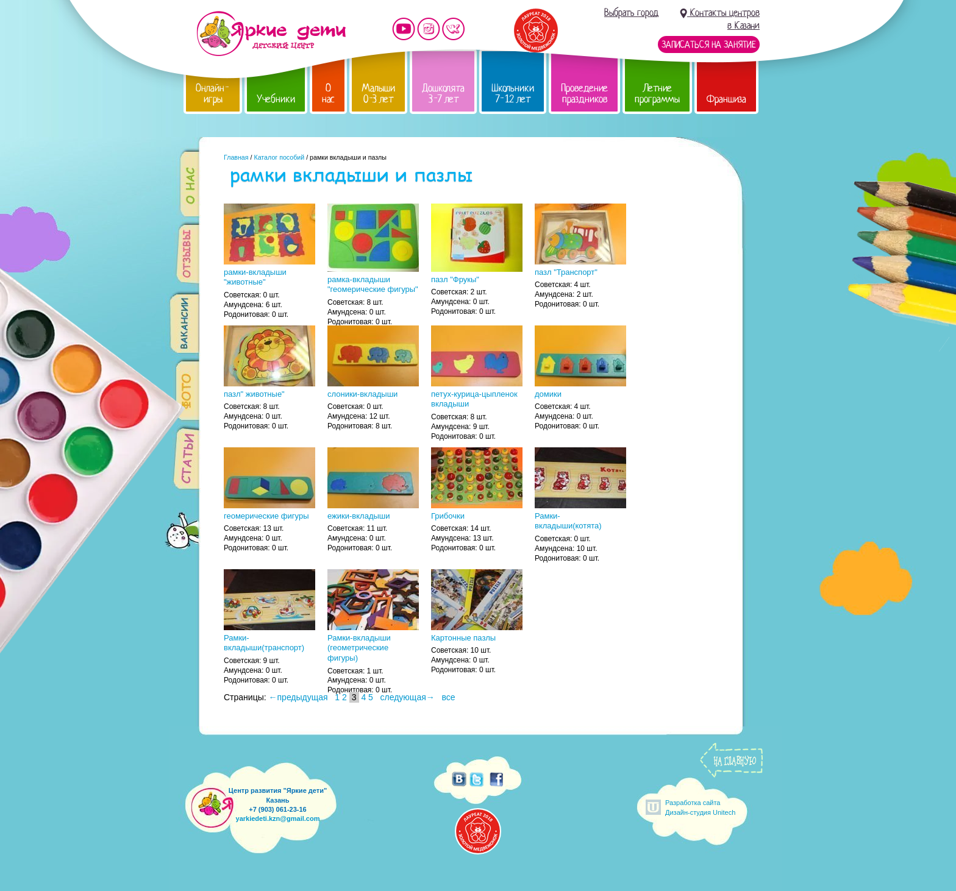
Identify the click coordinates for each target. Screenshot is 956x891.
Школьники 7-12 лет (512, 93)
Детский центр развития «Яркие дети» (271, 33)
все (448, 697)
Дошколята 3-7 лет (443, 93)
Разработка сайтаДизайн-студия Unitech (700, 807)
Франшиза (726, 99)
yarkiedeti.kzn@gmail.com (278, 818)
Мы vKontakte (453, 29)
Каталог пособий (279, 157)
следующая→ (407, 697)
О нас (328, 93)
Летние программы (657, 93)
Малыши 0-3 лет (378, 93)
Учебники (276, 99)
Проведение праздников (584, 93)
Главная (236, 157)
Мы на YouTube (403, 29)
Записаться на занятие (709, 44)
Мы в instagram (428, 29)
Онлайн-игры (213, 93)
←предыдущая (298, 697)
